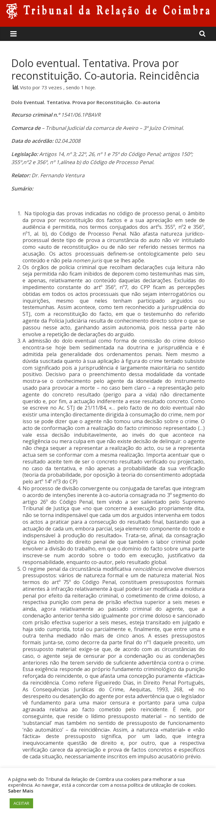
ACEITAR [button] (21, 803)
